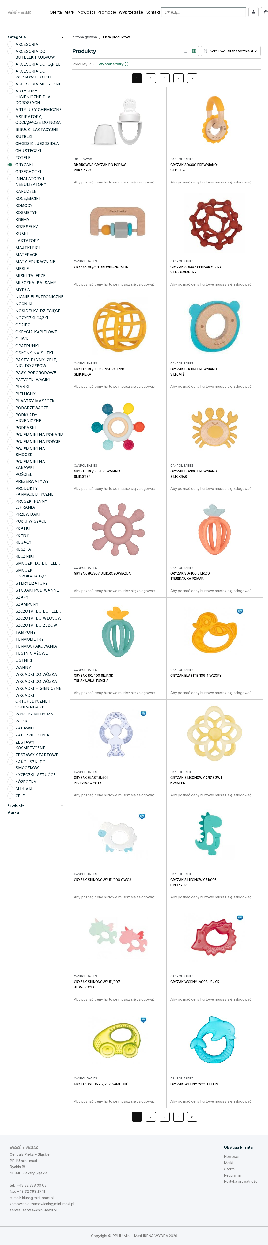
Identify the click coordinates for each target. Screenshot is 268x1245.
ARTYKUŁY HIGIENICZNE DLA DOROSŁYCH (33, 97)
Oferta (56, 12)
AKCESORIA (26, 44)
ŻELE (20, 795)
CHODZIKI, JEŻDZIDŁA (37, 143)
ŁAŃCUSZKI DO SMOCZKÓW (30, 764)
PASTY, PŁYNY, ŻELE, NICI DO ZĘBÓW (36, 362)
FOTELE (23, 157)
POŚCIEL (23, 474)
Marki (69, 12)
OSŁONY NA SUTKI (34, 352)
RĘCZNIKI (24, 556)
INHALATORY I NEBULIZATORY (30, 181)
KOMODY (24, 205)
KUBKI (21, 233)
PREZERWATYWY (32, 481)
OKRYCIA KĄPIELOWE (36, 331)
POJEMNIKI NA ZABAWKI (30, 464)
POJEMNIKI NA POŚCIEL (39, 441)
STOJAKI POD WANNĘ (37, 590)
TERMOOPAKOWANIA (36, 646)
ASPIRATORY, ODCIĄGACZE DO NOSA (38, 119)
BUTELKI (23, 136)
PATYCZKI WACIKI (32, 379)
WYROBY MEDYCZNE (35, 714)
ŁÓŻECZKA (25, 781)
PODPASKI (25, 427)
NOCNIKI (23, 303)
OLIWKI (22, 338)
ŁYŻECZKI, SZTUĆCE (35, 774)
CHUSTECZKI (28, 150)
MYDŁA (22, 289)
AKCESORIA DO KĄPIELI (38, 64)
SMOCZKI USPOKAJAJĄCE (31, 573)
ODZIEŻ (22, 324)
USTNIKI (23, 660)
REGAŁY (23, 542)
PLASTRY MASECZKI (35, 400)
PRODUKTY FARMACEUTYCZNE (34, 491)
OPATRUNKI (27, 345)
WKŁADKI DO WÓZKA (36, 674)
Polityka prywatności (241, 1181)
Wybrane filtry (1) (114, 64)
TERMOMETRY (29, 639)
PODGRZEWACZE (31, 407)
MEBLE (22, 268)
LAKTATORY (27, 240)
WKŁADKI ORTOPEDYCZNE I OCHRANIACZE (32, 701)
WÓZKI (22, 721)
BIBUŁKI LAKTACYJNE (37, 129)
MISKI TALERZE (30, 275)
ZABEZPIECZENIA (32, 735)
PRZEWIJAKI (27, 514)
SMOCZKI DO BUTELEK (37, 563)
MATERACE (26, 254)
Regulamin (232, 1175)
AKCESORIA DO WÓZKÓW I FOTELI (33, 74)
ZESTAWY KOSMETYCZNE (30, 745)
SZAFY (22, 597)
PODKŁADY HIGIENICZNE (28, 417)
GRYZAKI (24, 164)
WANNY (23, 667)
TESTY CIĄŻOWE (31, 653)
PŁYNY (22, 535)
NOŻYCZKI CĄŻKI (31, 317)
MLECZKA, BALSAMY (35, 282)
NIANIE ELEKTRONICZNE (39, 296)
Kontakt (152, 12)
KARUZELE (25, 191)
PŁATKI (22, 528)
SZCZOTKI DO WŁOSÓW (38, 618)
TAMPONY (25, 632)
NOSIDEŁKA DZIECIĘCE (37, 310)
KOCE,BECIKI (27, 198)
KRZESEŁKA (27, 226)
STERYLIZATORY (31, 583)
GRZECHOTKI (28, 171)
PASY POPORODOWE (35, 372)
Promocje (106, 12)
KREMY (22, 219)
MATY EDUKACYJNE (35, 261)
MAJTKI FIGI (27, 247)
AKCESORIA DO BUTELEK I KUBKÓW (35, 54)
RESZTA (23, 549)
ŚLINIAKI (23, 788)
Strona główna (85, 37)
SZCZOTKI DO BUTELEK (38, 611)
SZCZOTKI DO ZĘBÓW (36, 625)
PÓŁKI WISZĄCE (30, 521)
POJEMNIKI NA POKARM (39, 434)
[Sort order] (234, 51)
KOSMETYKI (27, 212)
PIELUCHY (25, 393)
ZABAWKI (24, 728)
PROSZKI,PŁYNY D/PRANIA (31, 504)
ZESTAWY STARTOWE (36, 754)
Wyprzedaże (131, 12)
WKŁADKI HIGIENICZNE (38, 688)
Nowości (86, 12)
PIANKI (22, 386)
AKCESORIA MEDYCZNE (38, 84)
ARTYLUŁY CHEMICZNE (38, 109)
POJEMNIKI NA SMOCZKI (30, 451)
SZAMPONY (26, 604)
